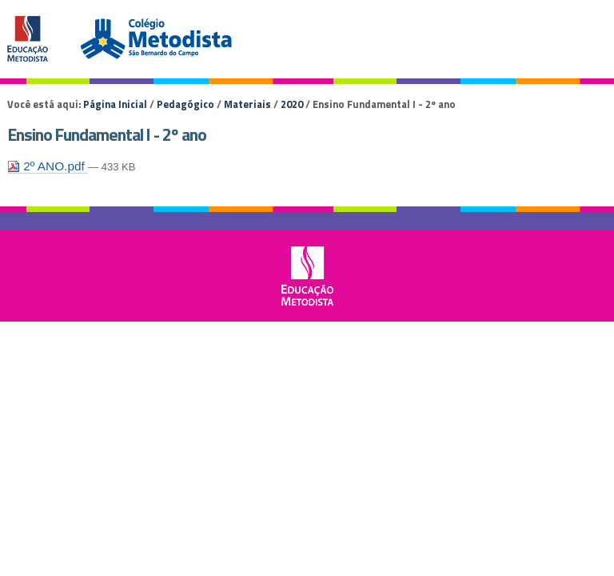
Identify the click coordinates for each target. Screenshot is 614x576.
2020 (292, 104)
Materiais (247, 104)
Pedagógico (185, 104)
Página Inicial (115, 104)
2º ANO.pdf (47, 166)
